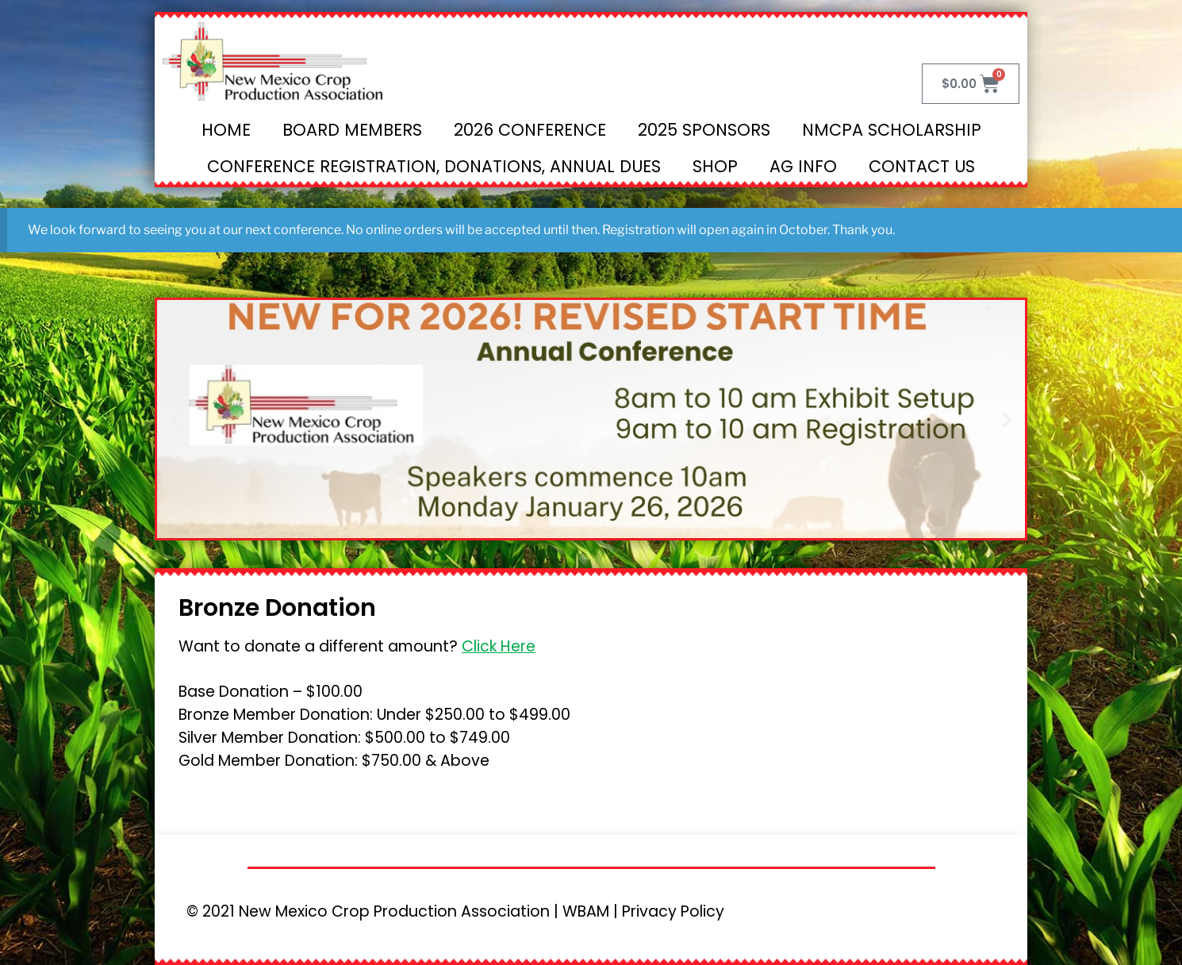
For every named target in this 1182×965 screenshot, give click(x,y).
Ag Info (803, 166)
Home (226, 129)
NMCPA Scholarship (891, 129)
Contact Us (922, 166)
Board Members (352, 129)
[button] (175, 419)
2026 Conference (530, 129)
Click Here (498, 646)
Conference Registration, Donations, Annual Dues (434, 166)
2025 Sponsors (704, 129)
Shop (715, 166)
